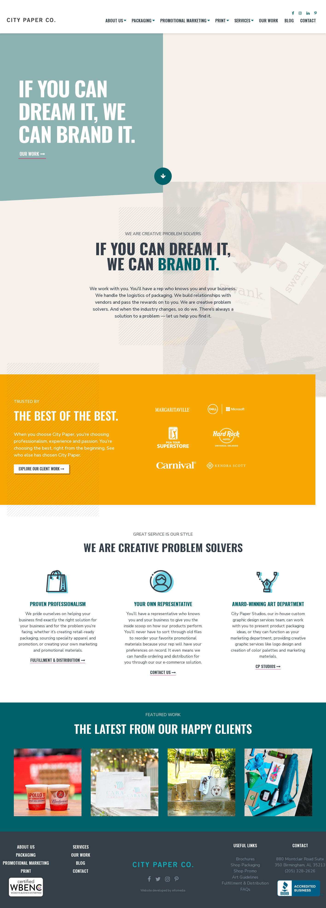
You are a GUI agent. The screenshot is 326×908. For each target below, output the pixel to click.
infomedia (178, 890)
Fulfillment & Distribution (55, 658)
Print (26, 871)
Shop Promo (245, 871)
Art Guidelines (245, 877)
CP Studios (265, 663)
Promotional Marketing (26, 863)
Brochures (245, 859)
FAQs (245, 889)
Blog (80, 863)
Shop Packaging (245, 865)
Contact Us (161, 669)
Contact (80, 871)
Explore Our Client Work (39, 468)
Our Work (29, 153)
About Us (26, 847)
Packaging (26, 855)
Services (81, 847)
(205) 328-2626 (300, 871)
